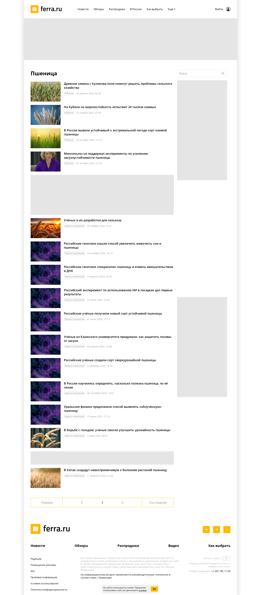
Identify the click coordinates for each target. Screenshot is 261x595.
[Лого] (47, 9)
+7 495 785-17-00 (220, 571)
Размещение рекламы (43, 565)
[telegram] (216, 529)
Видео (173, 545)
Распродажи (128, 545)
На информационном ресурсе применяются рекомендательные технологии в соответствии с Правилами (125, 576)
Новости (38, 545)
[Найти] (223, 73)
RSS (33, 571)
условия (143, 590)
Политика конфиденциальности (49, 589)
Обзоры (81, 545)
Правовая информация (44, 577)
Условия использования (44, 583)
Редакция (36, 558)
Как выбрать (219, 545)
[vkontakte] (206, 529)
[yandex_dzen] (226, 529)
